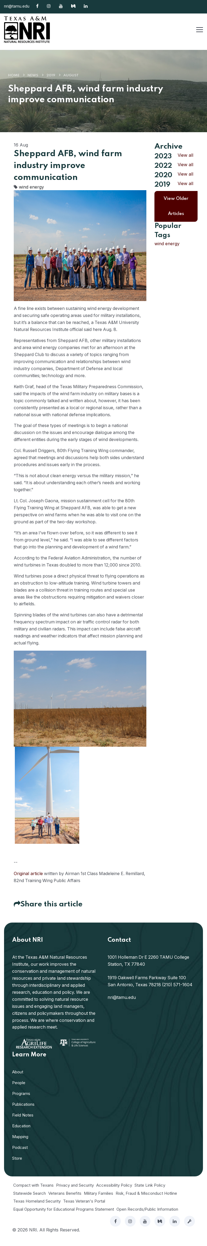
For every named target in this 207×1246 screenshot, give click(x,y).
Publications (23, 1111)
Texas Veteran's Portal (84, 1208)
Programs (21, 1101)
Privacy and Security (75, 1192)
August (71, 75)
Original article (28, 881)
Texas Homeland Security (37, 1208)
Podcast (20, 1155)
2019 (50, 75)
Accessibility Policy (114, 1192)
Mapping (20, 1144)
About (17, 1079)
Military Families (98, 1200)
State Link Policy (149, 1192)
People (18, 1090)
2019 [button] (162, 183)
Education (21, 1133)
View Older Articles (176, 205)
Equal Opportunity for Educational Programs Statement (63, 1216)
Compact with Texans (33, 1192)
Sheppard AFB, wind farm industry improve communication (68, 166)
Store (17, 1165)
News (32, 75)
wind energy (31, 187)
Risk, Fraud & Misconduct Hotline (146, 1200)
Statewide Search (29, 1200)
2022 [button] (163, 165)
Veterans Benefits (64, 1200)
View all (185, 155)
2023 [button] (163, 156)
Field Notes (22, 1122)
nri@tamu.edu (16, 6)
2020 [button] (163, 174)
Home (13, 75)
